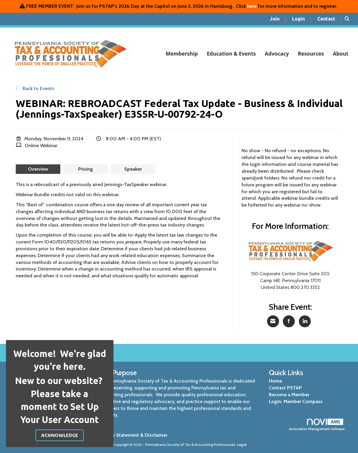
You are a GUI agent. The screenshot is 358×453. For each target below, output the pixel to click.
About (340, 53)
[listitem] (278, 19)
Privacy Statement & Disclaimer (133, 435)
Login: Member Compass (296, 401)
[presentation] (38, 169)
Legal (242, 444)
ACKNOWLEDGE (59, 435)
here (252, 6)
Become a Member (289, 394)
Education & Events (231, 53)
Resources (311, 53)
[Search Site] (349, 19)
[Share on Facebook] (289, 321)
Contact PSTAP (285, 388)
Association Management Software (317, 425)
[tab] (38, 169)
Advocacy (277, 53)
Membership (181, 53)
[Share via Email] (273, 321)
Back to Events (35, 88)
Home (275, 381)
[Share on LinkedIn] (305, 321)
